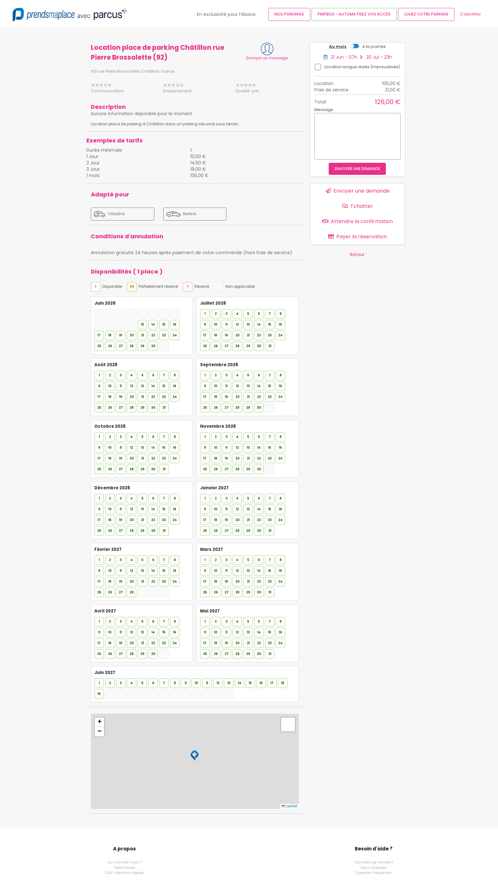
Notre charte (124, 867)
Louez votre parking (426, 14)
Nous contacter (373, 867)
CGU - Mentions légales (124, 872)
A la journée (374, 46)
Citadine (109, 214)
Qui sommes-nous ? (124, 863)
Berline (181, 214)
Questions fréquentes (374, 872)
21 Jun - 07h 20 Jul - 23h (361, 57)
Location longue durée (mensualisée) (362, 66)
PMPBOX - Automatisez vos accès (354, 14)
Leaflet (289, 806)
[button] (194, 755)
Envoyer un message (267, 58)
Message (323, 109)
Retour (357, 254)
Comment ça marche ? (373, 863)
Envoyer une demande (357, 168)
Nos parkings (289, 14)
